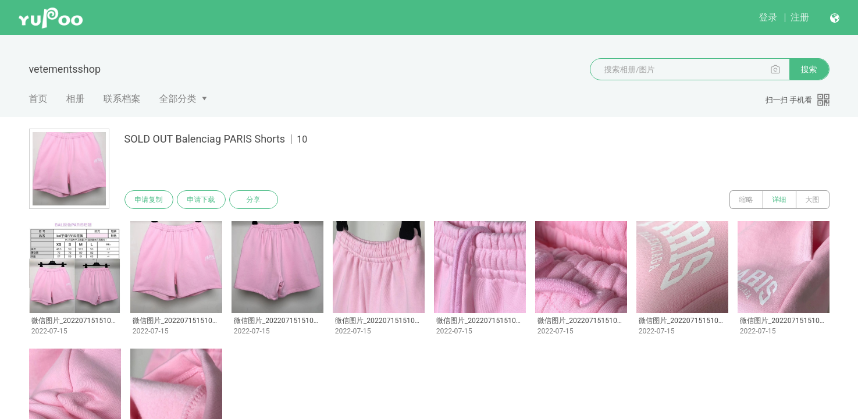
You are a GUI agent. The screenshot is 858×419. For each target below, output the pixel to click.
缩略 (746, 200)
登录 (768, 17)
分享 (254, 200)
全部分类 (178, 98)
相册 (75, 98)
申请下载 (201, 200)
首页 (38, 98)
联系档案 (122, 98)
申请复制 (149, 200)
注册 (800, 17)
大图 (813, 200)
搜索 (809, 69)
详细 (779, 200)
